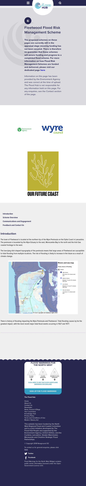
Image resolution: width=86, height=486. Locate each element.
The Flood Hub (42, 5)
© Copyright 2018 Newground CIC (36, 443)
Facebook (31, 457)
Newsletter (28, 407)
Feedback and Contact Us (13, 225)
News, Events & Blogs (32, 409)
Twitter (30, 453)
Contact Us (28, 405)
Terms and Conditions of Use (34, 418)
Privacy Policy (29, 416)
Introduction (8, 214)
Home (26, 401)
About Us (27, 403)
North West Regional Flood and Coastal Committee (42, 425)
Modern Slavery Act (31, 420)
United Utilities (48, 433)
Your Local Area (30, 412)
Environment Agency (32, 433)
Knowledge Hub (30, 414)
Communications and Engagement (17, 221)
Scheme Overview (10, 217)
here (42, 70)
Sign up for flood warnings (43, 391)
